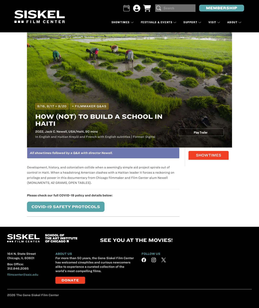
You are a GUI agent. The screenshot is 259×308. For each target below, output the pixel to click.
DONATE (70, 280)
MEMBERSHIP (221, 8)
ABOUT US (63, 253)
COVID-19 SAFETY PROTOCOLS (61, 206)
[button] (126, 8)
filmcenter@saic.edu (22, 274)
